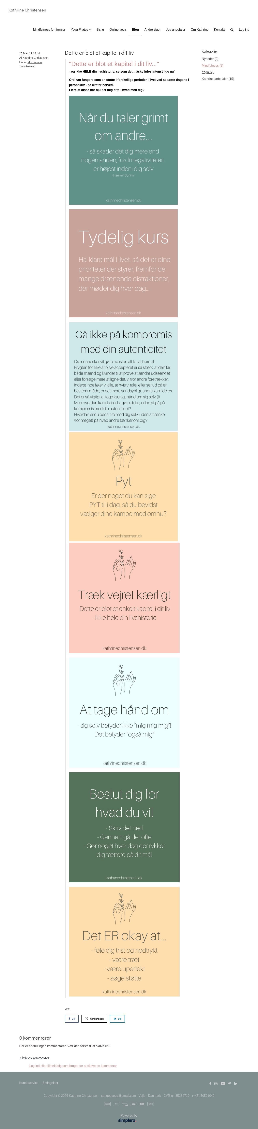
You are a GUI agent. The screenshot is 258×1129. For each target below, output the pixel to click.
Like (67, 1008)
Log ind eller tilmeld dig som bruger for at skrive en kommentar (73, 1065)
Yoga (208, 72)
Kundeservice (28, 1083)
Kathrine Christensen (27, 10)
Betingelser (50, 1083)
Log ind (244, 29)
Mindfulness (35, 62)
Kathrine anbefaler (218, 78)
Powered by (79, 1119)
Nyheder (210, 59)
